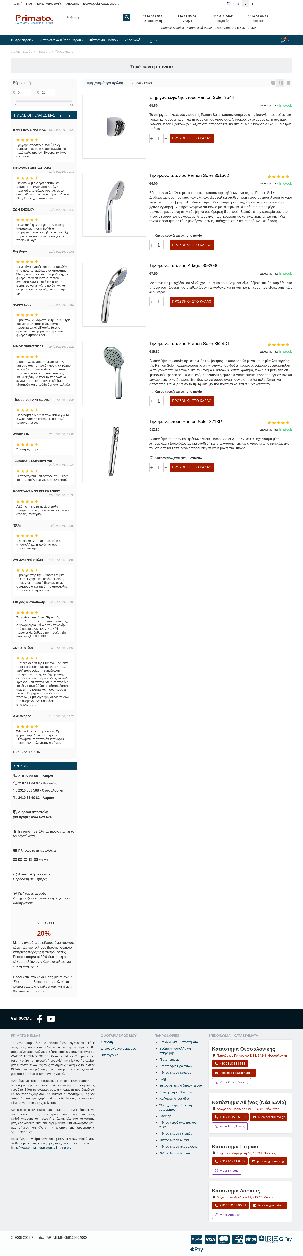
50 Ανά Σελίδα (143, 83)
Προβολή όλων (27, 752)
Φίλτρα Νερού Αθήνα (174, 1140)
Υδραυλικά (62, 51)
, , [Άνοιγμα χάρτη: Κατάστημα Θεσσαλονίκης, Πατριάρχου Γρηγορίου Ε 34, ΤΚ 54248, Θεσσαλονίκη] (252, 1055)
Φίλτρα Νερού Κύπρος (175, 1072)
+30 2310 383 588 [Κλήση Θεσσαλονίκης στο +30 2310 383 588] (229, 1063)
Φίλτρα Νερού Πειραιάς (175, 1133)
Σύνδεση (107, 1042)
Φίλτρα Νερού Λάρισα (174, 1153)
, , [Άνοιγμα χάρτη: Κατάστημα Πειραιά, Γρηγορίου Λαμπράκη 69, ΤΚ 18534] (246, 1153)
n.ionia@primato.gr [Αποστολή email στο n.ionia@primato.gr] (269, 1117)
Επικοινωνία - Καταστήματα (178, 1042)
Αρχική (17, 3)
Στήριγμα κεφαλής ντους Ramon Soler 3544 (191, 97)
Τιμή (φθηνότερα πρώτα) (106, 83)
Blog (29, 3)
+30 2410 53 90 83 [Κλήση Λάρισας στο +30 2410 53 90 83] (230, 1205)
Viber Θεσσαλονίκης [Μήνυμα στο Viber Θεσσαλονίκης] (231, 1082)
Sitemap (165, 1116)
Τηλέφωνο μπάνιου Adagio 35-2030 (184, 265)
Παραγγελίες (109, 1055)
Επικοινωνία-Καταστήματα (101, 3)
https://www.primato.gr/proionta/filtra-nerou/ (41, 1147)
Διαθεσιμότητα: (269, 105)
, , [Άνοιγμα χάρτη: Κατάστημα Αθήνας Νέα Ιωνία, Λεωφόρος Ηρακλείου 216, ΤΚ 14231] (248, 1109)
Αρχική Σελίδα (21, 51)
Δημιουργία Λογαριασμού (118, 1048)
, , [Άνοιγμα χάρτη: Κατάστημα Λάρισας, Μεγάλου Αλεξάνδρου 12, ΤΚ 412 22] (245, 1197)
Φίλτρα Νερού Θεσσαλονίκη (178, 1146)
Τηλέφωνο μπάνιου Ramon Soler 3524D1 (189, 343)
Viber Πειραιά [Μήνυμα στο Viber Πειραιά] (227, 1170)
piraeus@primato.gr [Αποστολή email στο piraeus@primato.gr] (268, 1161)
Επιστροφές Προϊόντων (175, 1066)
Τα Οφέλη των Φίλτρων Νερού (180, 1085)
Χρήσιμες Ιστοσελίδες (174, 1098)
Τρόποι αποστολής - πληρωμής (57, 3)
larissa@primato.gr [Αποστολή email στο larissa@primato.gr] (268, 1205)
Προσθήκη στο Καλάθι (192, 138)
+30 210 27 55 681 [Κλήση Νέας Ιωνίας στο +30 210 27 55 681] (230, 1117)
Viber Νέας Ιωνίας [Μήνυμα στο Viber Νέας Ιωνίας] (230, 1126)
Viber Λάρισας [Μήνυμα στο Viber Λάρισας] (227, 1214)
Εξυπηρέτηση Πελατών (175, 1092)
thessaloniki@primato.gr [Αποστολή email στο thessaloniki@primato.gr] (234, 1072)
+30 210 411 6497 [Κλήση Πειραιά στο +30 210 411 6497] (229, 1161)
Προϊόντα (43, 51)
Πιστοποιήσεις (169, 1059)
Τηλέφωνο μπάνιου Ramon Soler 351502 (189, 175)
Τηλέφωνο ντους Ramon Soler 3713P (185, 421)
